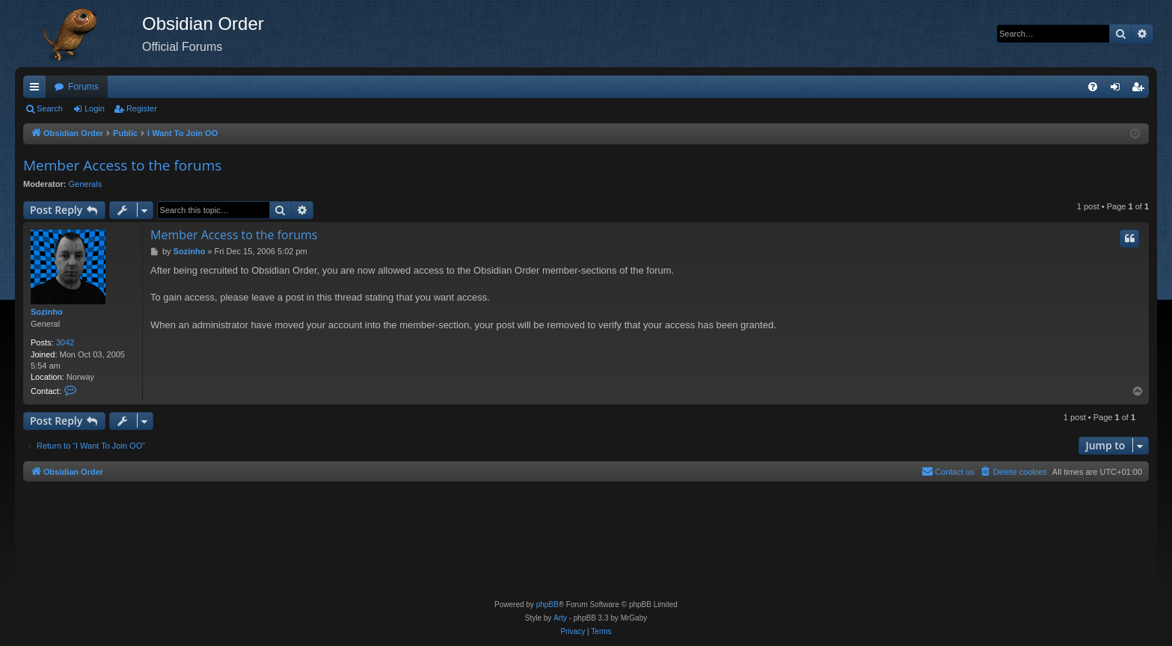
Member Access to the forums (122, 165)
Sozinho (47, 311)
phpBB (547, 604)
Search (50, 108)
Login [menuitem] (1118, 89)
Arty (560, 618)
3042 (65, 342)
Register (141, 108)
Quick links (37, 89)
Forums (83, 86)
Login (95, 108)
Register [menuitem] (1141, 89)
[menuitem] (1093, 87)
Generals (85, 183)
